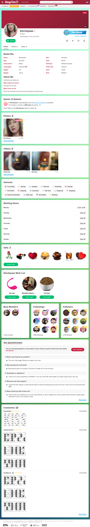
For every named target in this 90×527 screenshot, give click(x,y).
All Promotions (33, 6)
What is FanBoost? (81, 36)
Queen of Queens (40, 102)
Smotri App (52, 6)
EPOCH (31, 521)
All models (5, 6)
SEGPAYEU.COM (38, 521)
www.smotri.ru (20, 521)
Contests (43, 6)
